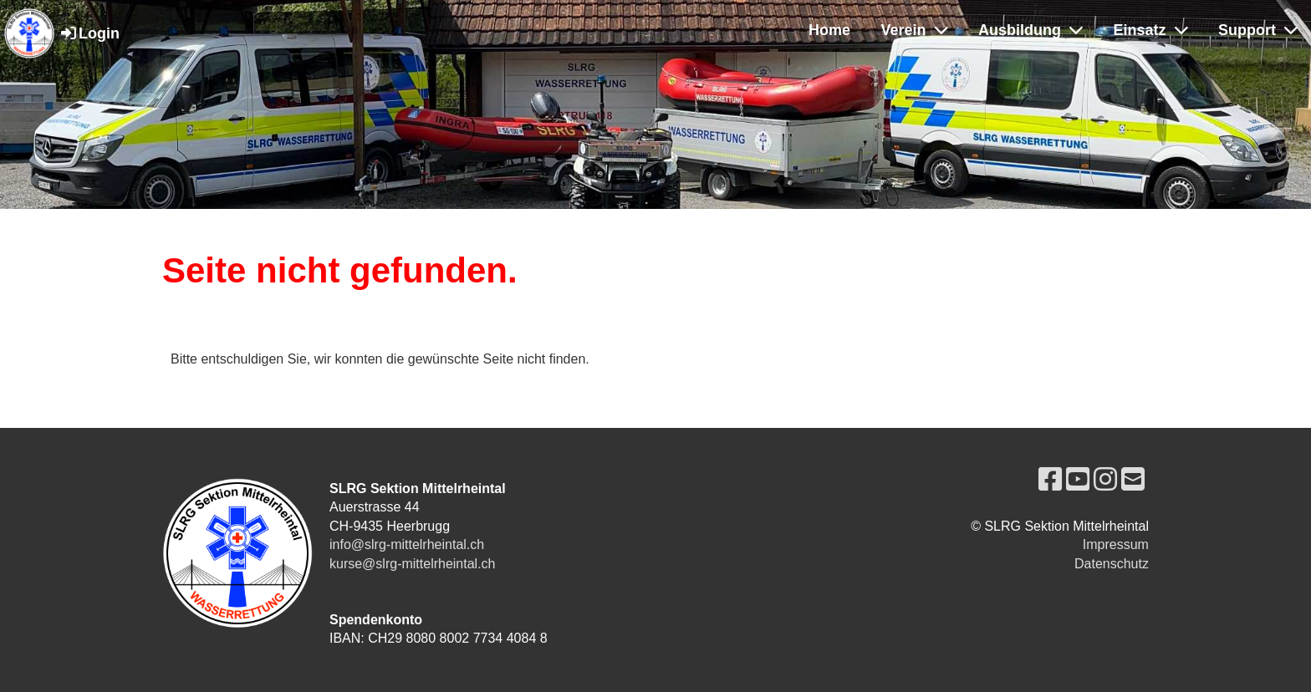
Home (829, 30)
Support (1258, 30)
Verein (914, 30)
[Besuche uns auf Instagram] (1105, 480)
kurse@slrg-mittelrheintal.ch (412, 564)
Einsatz (1151, 30)
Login (89, 33)
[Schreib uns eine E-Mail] (1133, 480)
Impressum (1116, 544)
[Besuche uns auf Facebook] (1050, 480)
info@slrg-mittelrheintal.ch (406, 544)
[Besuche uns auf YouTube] (1077, 480)
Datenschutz (1111, 564)
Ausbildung (1030, 30)
